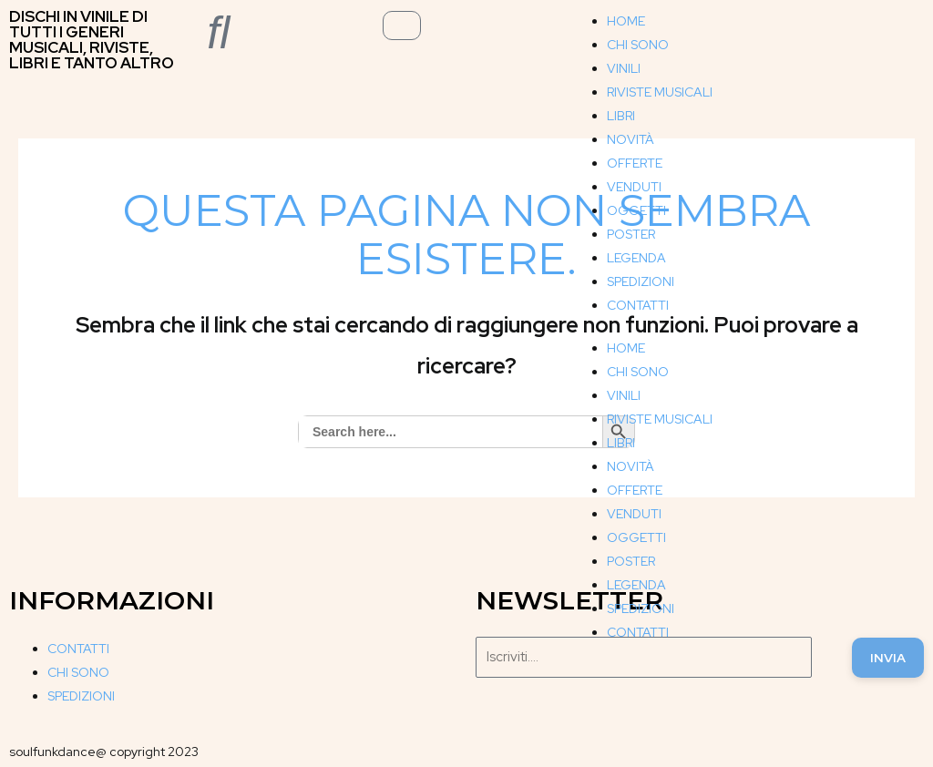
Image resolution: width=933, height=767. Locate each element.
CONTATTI (638, 305)
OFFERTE (634, 163)
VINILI (624, 68)
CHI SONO (638, 44)
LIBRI (621, 115)
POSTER (631, 234)
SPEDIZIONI (640, 281)
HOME (626, 21)
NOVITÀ (630, 139)
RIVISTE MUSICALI (660, 92)
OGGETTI (636, 210)
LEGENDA (636, 258)
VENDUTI (634, 187)
